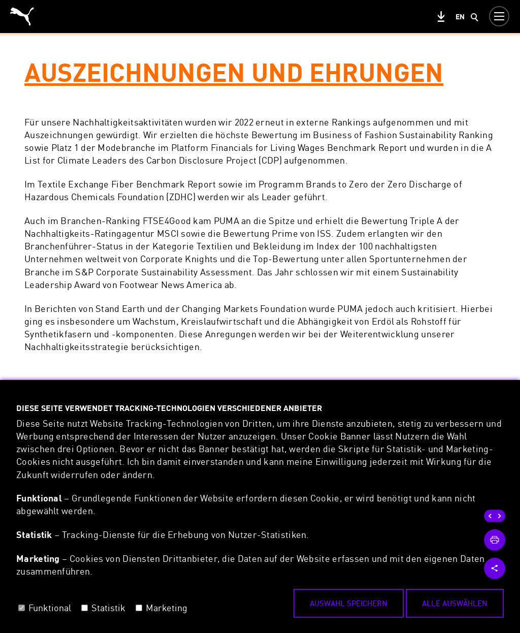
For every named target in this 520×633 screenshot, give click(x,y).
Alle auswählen (455, 603)
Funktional (49, 607)
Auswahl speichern (348, 603)
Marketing (166, 607)
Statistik (108, 607)
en (460, 16)
